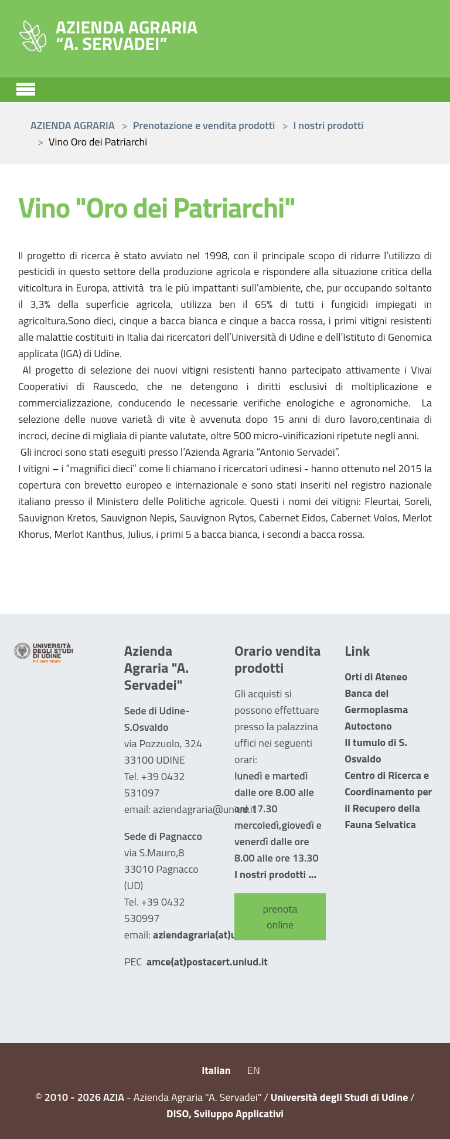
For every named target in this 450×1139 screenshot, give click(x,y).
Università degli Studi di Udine (339, 1097)
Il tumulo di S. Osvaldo (376, 750)
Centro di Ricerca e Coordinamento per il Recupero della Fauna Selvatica (388, 799)
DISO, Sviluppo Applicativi (225, 1113)
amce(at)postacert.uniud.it (207, 961)
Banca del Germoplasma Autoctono (376, 709)
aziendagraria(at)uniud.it (209, 935)
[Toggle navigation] (25, 87)
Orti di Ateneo (376, 676)
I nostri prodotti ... (275, 874)
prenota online (280, 917)
